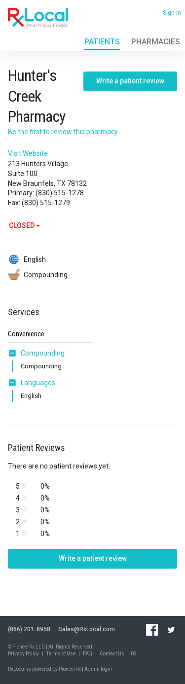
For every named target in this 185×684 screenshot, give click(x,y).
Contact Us (112, 653)
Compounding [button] (43, 353)
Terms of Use (60, 653)
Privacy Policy (23, 653)
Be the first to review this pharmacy (63, 132)
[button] (14, 353)
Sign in (172, 12)
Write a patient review (130, 81)
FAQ (87, 653)
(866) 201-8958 (29, 629)
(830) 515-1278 (60, 193)
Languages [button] (38, 383)
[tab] (36, 353)
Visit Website (28, 153)
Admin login (98, 669)
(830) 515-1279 (46, 203)
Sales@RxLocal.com (86, 629)
